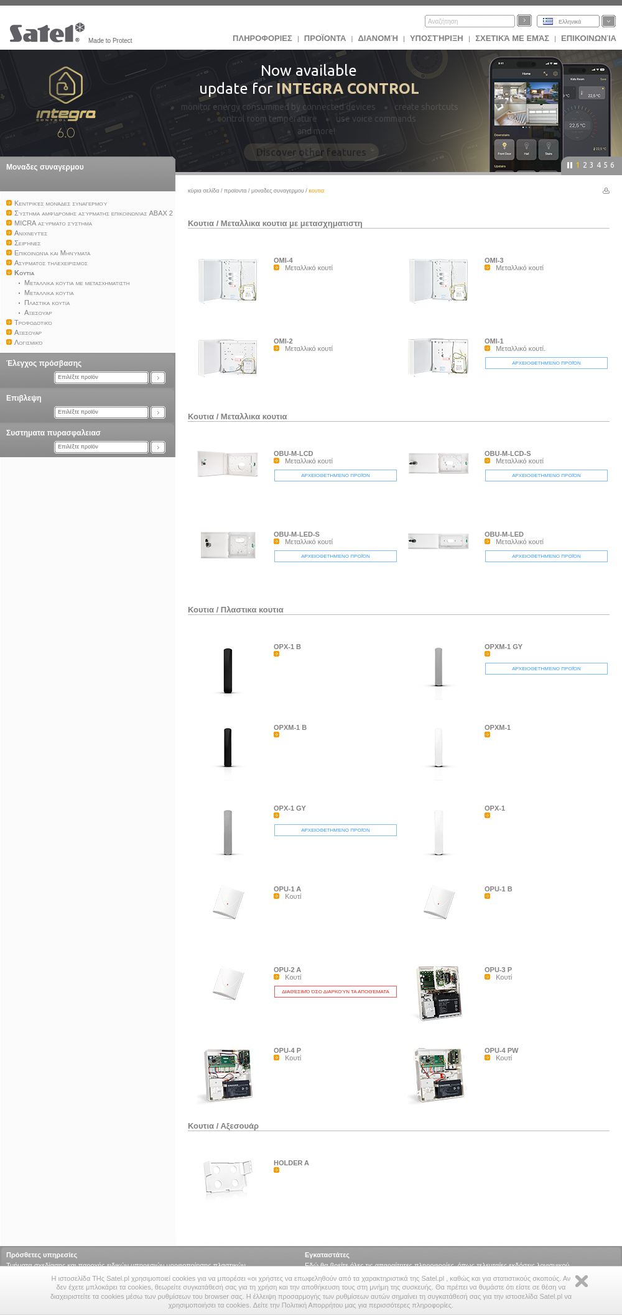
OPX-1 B (287, 646)
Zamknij (581, 1281)
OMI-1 (494, 341)
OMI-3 (494, 260)
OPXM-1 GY (503, 646)
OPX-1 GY (290, 808)
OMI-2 (283, 341)
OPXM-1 (498, 727)
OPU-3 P (498, 969)
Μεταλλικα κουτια (254, 416)
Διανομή (377, 38)
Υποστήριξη (437, 38)
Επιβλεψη (24, 398)
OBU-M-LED (504, 534)
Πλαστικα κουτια (252, 609)
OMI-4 (283, 260)
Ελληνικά (570, 22)
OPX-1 (495, 808)
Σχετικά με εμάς (512, 38)
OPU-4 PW (501, 1050)
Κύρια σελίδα (204, 191)
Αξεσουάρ (239, 1126)
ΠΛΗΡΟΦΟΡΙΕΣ (262, 38)
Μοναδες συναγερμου (45, 167)
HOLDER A (291, 1163)
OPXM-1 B (290, 727)
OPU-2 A (287, 969)
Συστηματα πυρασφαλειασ (53, 433)
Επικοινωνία (588, 38)
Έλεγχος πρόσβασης (43, 363)
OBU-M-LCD (293, 453)
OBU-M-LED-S (297, 534)
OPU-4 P (287, 1050)
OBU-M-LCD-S (508, 453)
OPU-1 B (499, 889)
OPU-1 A (287, 889)
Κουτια (201, 223)
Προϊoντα (325, 38)
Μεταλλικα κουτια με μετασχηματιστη (292, 223)
